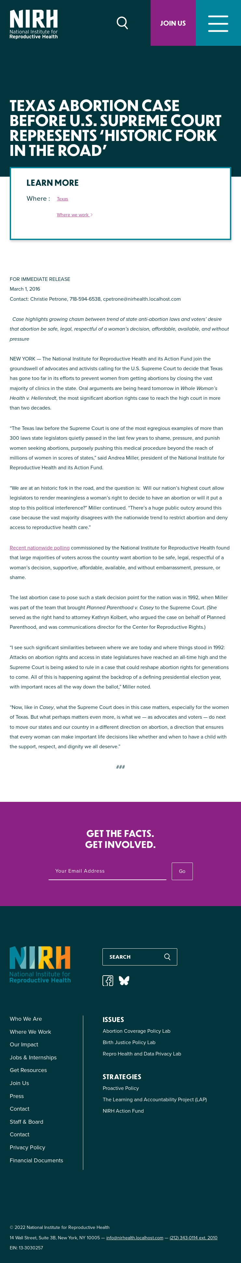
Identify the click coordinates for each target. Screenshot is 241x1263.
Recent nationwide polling (40, 547)
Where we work (75, 215)
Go (182, 871)
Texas (62, 199)
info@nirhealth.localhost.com (134, 1237)
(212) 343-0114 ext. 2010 (194, 1237)
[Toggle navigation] (218, 23)
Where (37, 198)
